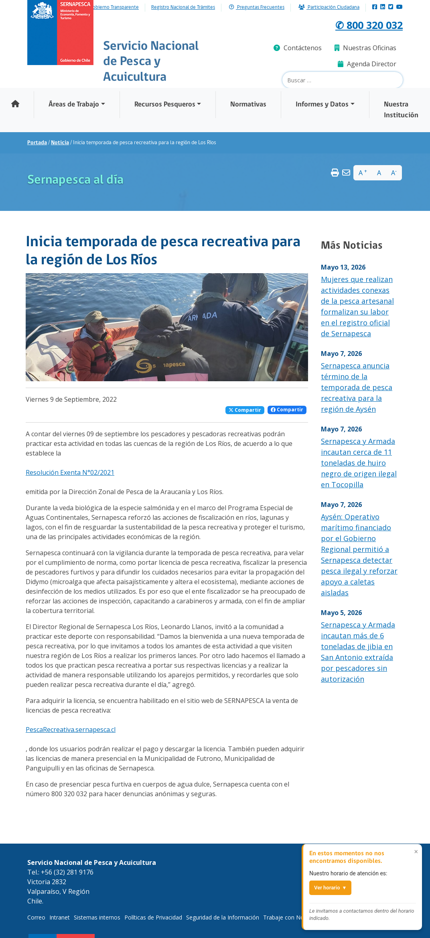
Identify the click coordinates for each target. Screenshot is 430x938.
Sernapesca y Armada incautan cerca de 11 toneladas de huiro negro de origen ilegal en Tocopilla (359, 462)
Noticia (60, 143)
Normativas (248, 104)
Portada (37, 143)
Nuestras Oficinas (365, 47)
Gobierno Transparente (114, 7)
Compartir (245, 410)
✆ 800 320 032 (360, 24)
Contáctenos (298, 47)
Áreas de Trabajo (74, 104)
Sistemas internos (97, 917)
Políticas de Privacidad (153, 917)
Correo (36, 917)
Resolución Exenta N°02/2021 (70, 472)
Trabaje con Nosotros (292, 917)
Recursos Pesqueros (164, 104)
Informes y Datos (322, 104)
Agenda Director (367, 63)
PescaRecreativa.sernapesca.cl (71, 729)
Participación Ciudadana (328, 7)
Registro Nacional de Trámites (183, 7)
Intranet (59, 917)
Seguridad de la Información (222, 917)
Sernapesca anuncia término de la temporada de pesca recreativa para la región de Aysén (356, 387)
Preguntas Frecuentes (256, 7)
